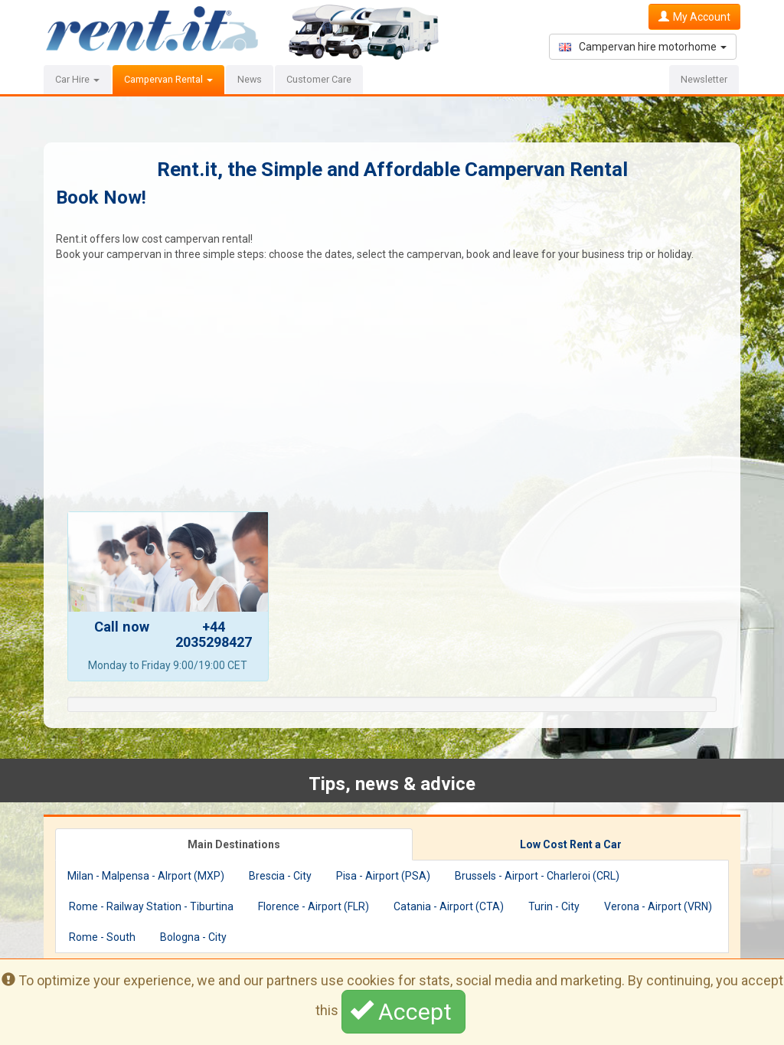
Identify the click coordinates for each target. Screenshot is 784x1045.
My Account (694, 17)
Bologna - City (193, 937)
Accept (403, 1011)
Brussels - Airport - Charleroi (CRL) (537, 876)
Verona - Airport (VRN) (658, 906)
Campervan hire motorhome (643, 47)
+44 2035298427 (213, 634)
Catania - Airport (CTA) (449, 906)
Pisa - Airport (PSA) (383, 876)
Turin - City (554, 906)
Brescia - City (280, 876)
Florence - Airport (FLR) (313, 906)
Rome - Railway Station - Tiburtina (151, 906)
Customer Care (318, 79)
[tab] (234, 844)
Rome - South (102, 937)
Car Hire (77, 79)
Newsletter (704, 79)
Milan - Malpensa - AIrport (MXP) (145, 876)
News (249, 79)
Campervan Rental (168, 79)
